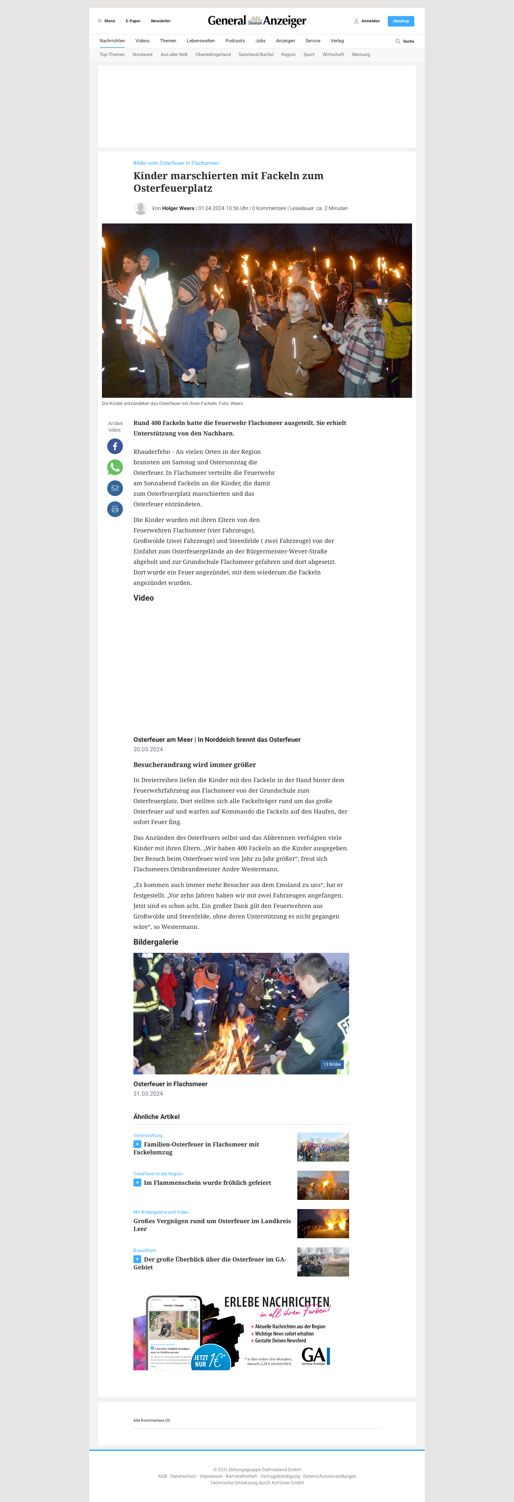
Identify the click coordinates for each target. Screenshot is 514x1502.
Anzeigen (285, 40)
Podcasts (235, 40)
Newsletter (160, 21)
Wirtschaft (333, 54)
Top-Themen (112, 54)
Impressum (211, 1476)
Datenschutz (183, 1476)
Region (288, 54)
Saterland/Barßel (256, 54)
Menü (105, 21)
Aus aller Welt (174, 54)
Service (313, 40)
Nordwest (143, 54)
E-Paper (133, 21)
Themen (168, 40)
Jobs (260, 40)
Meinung (361, 54)
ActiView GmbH (287, 1482)
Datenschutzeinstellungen (329, 1476)
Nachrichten (112, 40)
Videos (142, 40)
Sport (309, 54)
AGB (162, 1476)
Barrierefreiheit (241, 1476)
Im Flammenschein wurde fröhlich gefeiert (207, 1182)
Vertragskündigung (280, 1476)
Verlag (337, 40)
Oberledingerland (213, 54)
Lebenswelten (201, 40)
